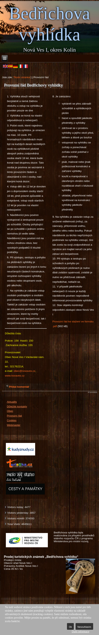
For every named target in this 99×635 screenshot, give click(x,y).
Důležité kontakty (17, 406)
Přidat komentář (19, 386)
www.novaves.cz (14, 375)
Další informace (80, 631)
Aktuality (12, 401)
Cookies (11, 420)
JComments (92, 392)
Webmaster (13, 425)
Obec (10, 411)
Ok (70, 627)
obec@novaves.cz (24, 370)
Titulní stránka (21, 77)
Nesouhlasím (84, 627)
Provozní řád (14, 415)
